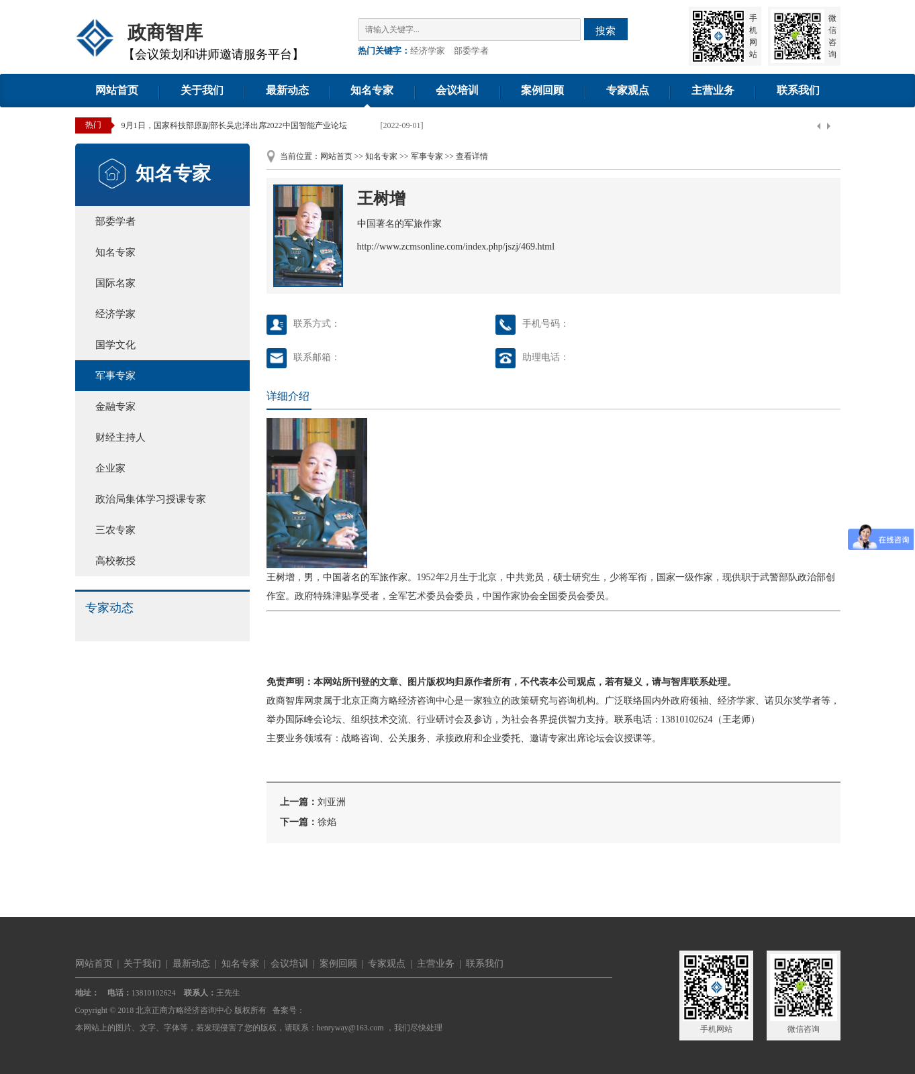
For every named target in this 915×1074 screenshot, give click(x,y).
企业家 (110, 468)
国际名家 (115, 283)
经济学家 (427, 51)
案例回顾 (542, 90)
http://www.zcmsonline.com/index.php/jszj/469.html (456, 246)
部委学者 (471, 51)
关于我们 (202, 90)
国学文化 (115, 344)
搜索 (605, 30)
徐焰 (327, 822)
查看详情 (472, 156)
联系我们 (798, 90)
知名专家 (371, 90)
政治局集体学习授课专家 (150, 499)
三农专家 (115, 530)
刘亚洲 (332, 802)
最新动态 (287, 90)
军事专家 (115, 375)
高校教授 (115, 560)
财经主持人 (120, 437)
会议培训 (457, 90)
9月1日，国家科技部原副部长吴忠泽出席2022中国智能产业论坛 (234, 125)
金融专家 (115, 406)
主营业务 (712, 90)
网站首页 (116, 90)
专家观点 (627, 90)
